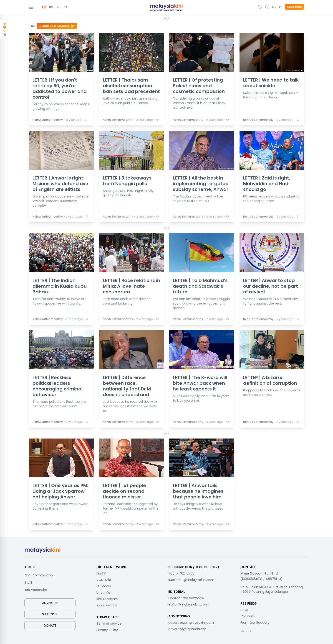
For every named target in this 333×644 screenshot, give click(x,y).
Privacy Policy (107, 630)
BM (51, 7)
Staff (28, 582)
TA (66, 7)
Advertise (50, 602)
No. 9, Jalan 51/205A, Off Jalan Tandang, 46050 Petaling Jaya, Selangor (271, 589)
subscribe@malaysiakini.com (191, 579)
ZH (58, 7)
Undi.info (103, 592)
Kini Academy (107, 599)
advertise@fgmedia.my (187, 629)
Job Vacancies (36, 590)
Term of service (109, 623)
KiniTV (101, 573)
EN (44, 7)
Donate (50, 625)
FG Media (103, 586)
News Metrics (106, 605)
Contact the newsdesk (186, 598)
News (244, 610)
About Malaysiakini (38, 575)
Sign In (277, 7)
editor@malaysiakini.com (188, 604)
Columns (247, 616)
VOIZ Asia (103, 579)
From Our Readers (254, 622)
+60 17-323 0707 (181, 573)
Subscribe (294, 7)
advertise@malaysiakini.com (191, 622)
